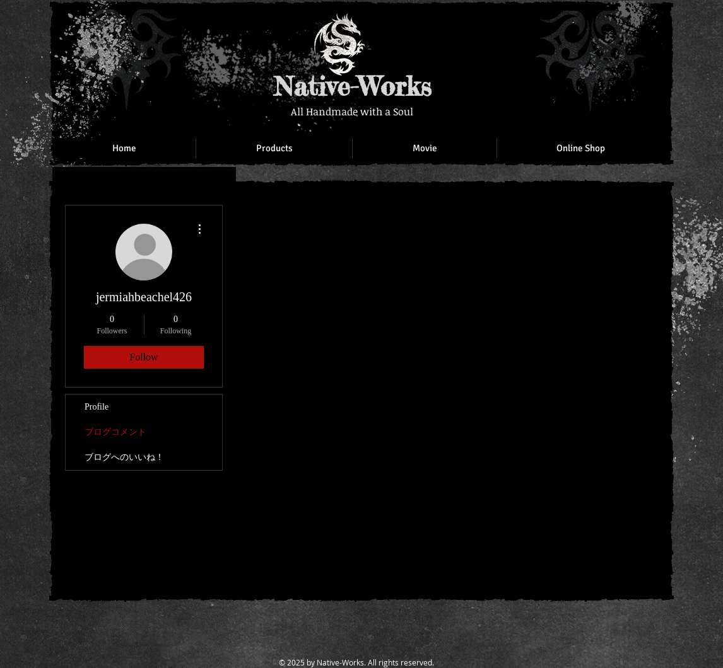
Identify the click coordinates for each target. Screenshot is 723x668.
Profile (97, 407)
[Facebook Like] (582, 25)
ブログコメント (115, 432)
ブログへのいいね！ (124, 457)
